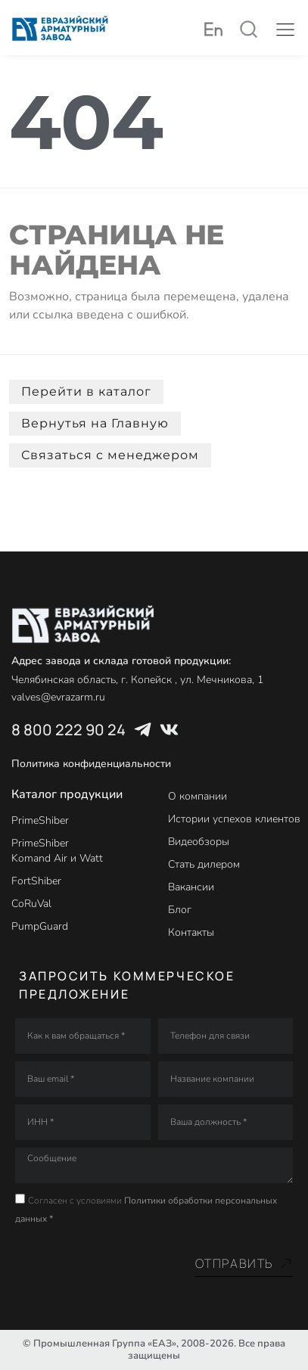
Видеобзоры (198, 841)
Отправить (244, 1263)
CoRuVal (31, 903)
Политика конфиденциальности (91, 763)
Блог (179, 909)
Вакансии (191, 887)
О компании (197, 796)
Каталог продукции (67, 794)
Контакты (191, 932)
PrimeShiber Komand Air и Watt (57, 850)
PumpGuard (39, 926)
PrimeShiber (40, 820)
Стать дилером (204, 864)
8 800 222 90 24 (68, 729)
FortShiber (36, 881)
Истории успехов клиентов (234, 819)
